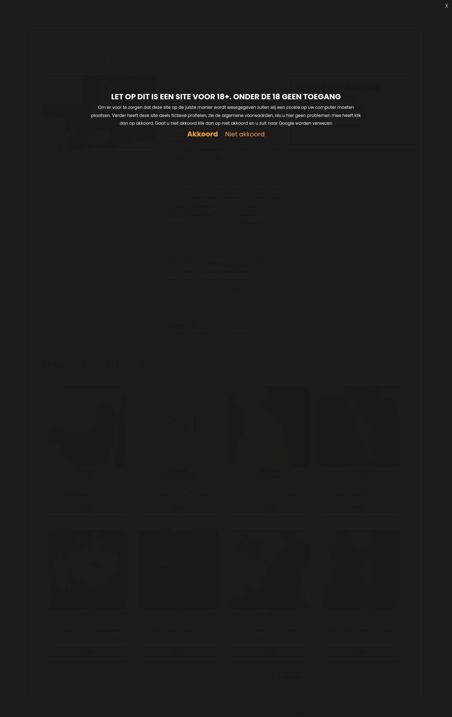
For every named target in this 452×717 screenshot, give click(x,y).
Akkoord (202, 134)
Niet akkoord (244, 134)
